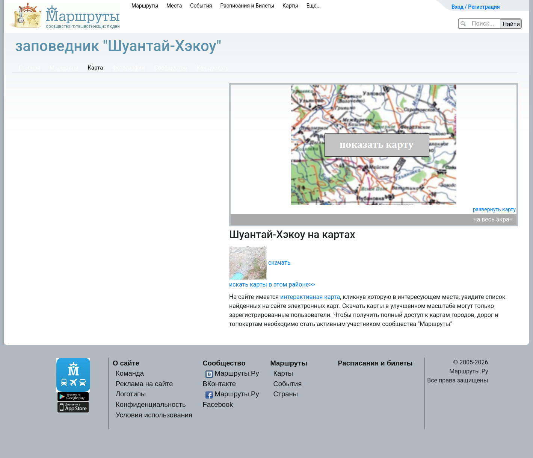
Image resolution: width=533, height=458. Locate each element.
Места (174, 6)
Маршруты (144, 6)
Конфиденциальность (151, 404)
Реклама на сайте (144, 384)
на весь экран (493, 219)
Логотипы (131, 394)
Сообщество (170, 67)
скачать (279, 262)
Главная (29, 67)
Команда (130, 373)
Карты (290, 6)
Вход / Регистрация (475, 7)
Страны (285, 394)
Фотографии (128, 67)
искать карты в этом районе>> (272, 284)
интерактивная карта (310, 296)
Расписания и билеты (375, 363)
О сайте (126, 363)
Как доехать (212, 67)
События (201, 6)
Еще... (314, 6)
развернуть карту (494, 209)
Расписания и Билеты (247, 6)
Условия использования (154, 415)
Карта (95, 67)
